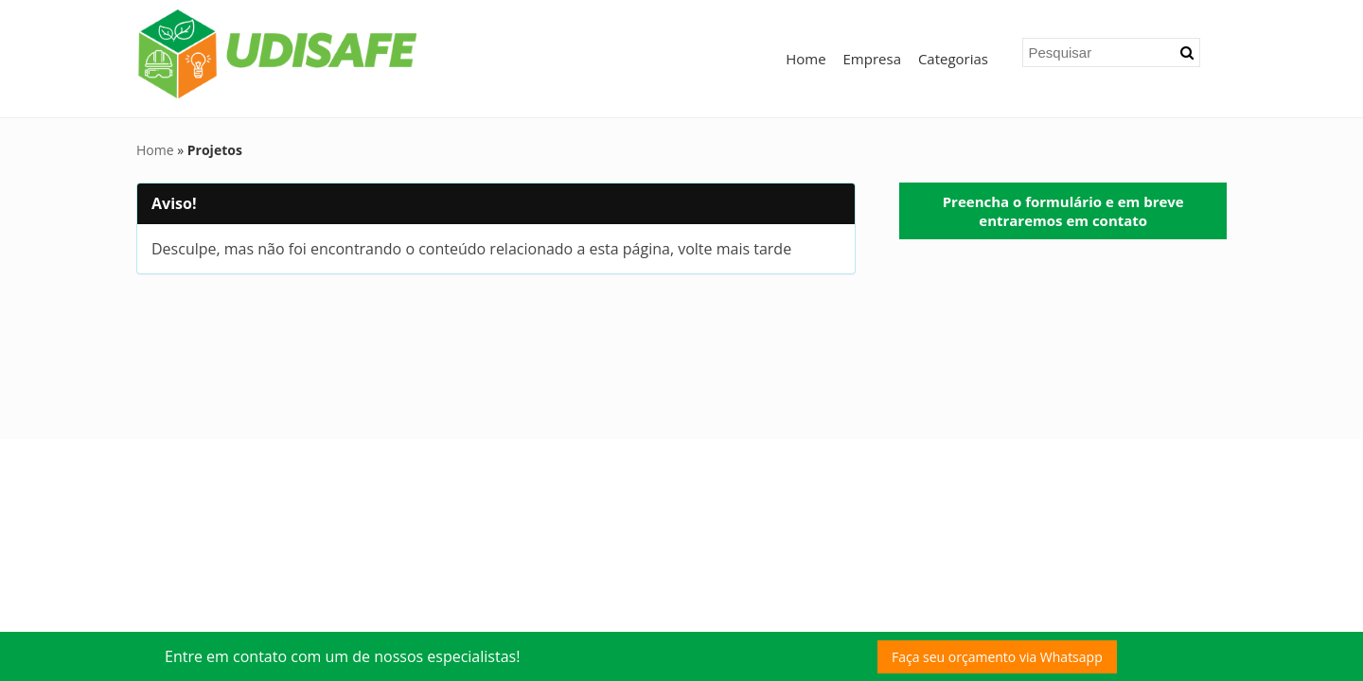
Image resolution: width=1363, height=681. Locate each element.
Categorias (953, 58)
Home (805, 58)
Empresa (872, 58)
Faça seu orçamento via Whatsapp (997, 657)
